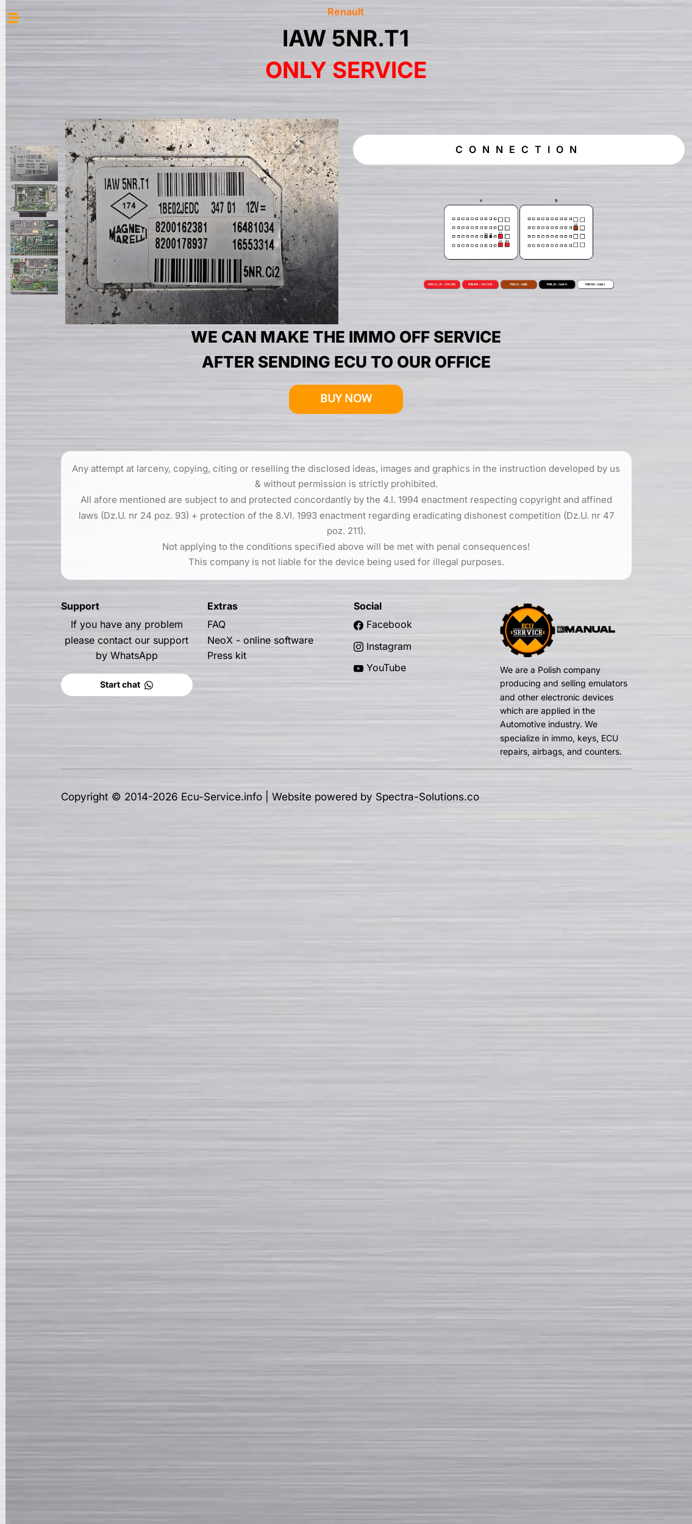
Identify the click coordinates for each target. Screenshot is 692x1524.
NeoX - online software (336, 603)
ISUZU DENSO (72, 450)
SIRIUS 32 (72, 670)
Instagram (457, 609)
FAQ (292, 587)
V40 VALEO (72, 505)
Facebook (457, 587)
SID (71, 293)
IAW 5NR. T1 (72, 469)
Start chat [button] (205, 647)
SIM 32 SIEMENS (72, 432)
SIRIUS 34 (72, 688)
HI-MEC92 (72, 597)
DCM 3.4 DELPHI (72, 359)
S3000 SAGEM (72, 414)
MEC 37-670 (72, 633)
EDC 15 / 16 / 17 (71, 235)
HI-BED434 (72, 578)
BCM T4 (72, 322)
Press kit (302, 618)
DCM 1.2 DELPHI (72, 341)
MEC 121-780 (72, 652)
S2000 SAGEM (72, 396)
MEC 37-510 (72, 615)
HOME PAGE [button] (67, 60)
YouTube (454, 630)
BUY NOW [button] (414, 361)
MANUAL (66, 205)
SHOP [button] (67, 38)
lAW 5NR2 (72, 487)
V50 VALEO (72, 542)
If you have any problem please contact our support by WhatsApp (206, 602)
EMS (71, 264)
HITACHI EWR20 (72, 560)
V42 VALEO (72, 524)
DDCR (73, 377)
